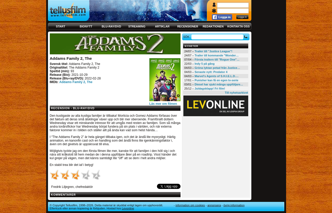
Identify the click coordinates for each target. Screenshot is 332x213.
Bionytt (86, 26)
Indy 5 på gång (205, 63)
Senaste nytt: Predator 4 (211, 72)
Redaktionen (213, 26)
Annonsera (214, 205)
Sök (187, 36)
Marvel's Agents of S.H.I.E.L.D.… (217, 76)
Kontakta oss (238, 26)
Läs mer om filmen (163, 104)
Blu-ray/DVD (111, 26)
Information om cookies (190, 205)
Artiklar (162, 26)
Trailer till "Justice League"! (213, 51)
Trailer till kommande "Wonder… (217, 55)
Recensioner (187, 26)
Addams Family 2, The (75, 82)
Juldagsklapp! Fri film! (210, 88)
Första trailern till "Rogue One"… (217, 59)
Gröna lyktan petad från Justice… (217, 67)
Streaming (137, 26)
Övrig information (233, 205)
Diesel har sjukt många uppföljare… (219, 84)
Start (60, 26)
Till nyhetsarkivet (236, 92)
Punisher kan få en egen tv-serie (216, 80)
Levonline (128, 208)
